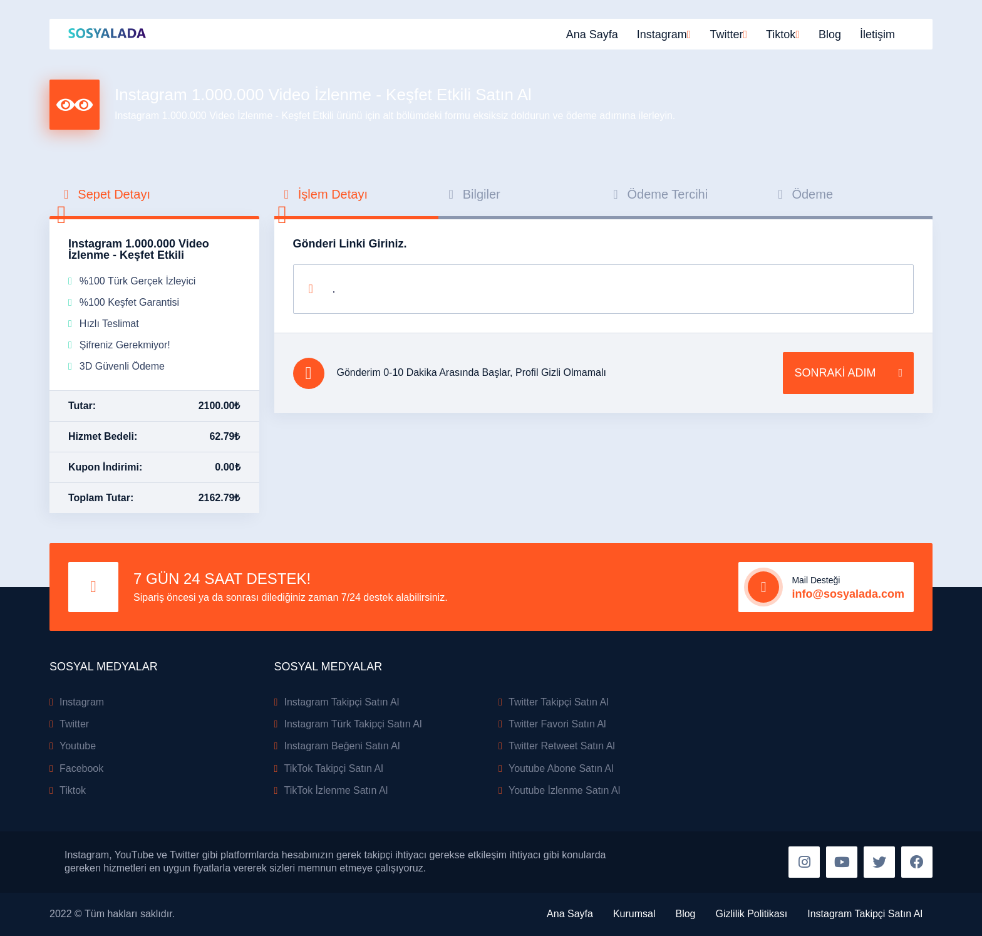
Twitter (74, 724)
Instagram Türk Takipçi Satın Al (353, 724)
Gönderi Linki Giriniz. (350, 243)
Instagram (81, 702)
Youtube (77, 746)
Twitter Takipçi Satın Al (559, 702)
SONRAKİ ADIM (848, 373)
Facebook (81, 768)
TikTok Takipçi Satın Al (333, 768)
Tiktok (72, 790)
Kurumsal (634, 913)
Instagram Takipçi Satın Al (342, 702)
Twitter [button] (726, 34)
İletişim (877, 34)
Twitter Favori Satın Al (557, 724)
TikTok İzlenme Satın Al (336, 790)
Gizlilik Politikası (752, 913)
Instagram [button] (662, 34)
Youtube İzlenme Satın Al (564, 790)
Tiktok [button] (780, 34)
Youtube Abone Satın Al (561, 768)
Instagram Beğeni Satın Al (342, 746)
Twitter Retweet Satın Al (562, 746)
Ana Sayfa (592, 34)
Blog (830, 34)
